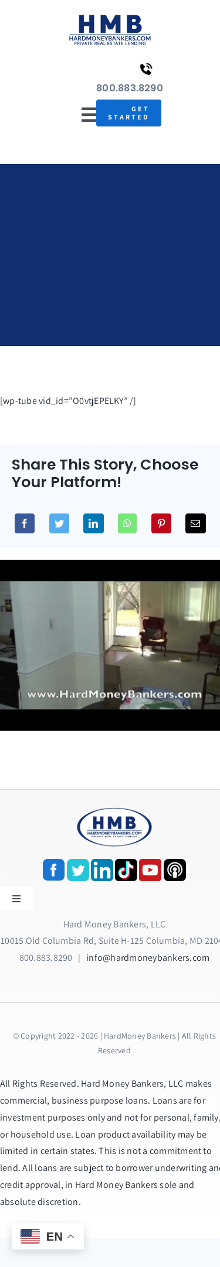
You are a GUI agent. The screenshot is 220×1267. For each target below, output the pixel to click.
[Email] (195, 523)
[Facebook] (25, 523)
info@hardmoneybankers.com (147, 957)
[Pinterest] (161, 523)
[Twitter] (59, 523)
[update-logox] (110, 16)
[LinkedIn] (93, 523)
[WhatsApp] (127, 523)
